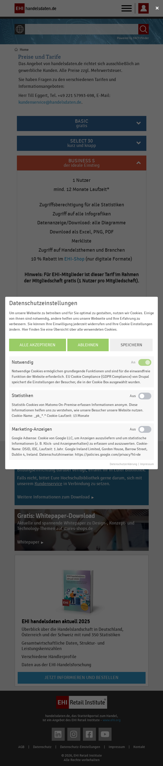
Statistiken (22, 395)
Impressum (147, 464)
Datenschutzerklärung (123, 464)
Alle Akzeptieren (37, 345)
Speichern (131, 345)
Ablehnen (88, 345)
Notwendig (22, 362)
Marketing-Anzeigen (32, 429)
